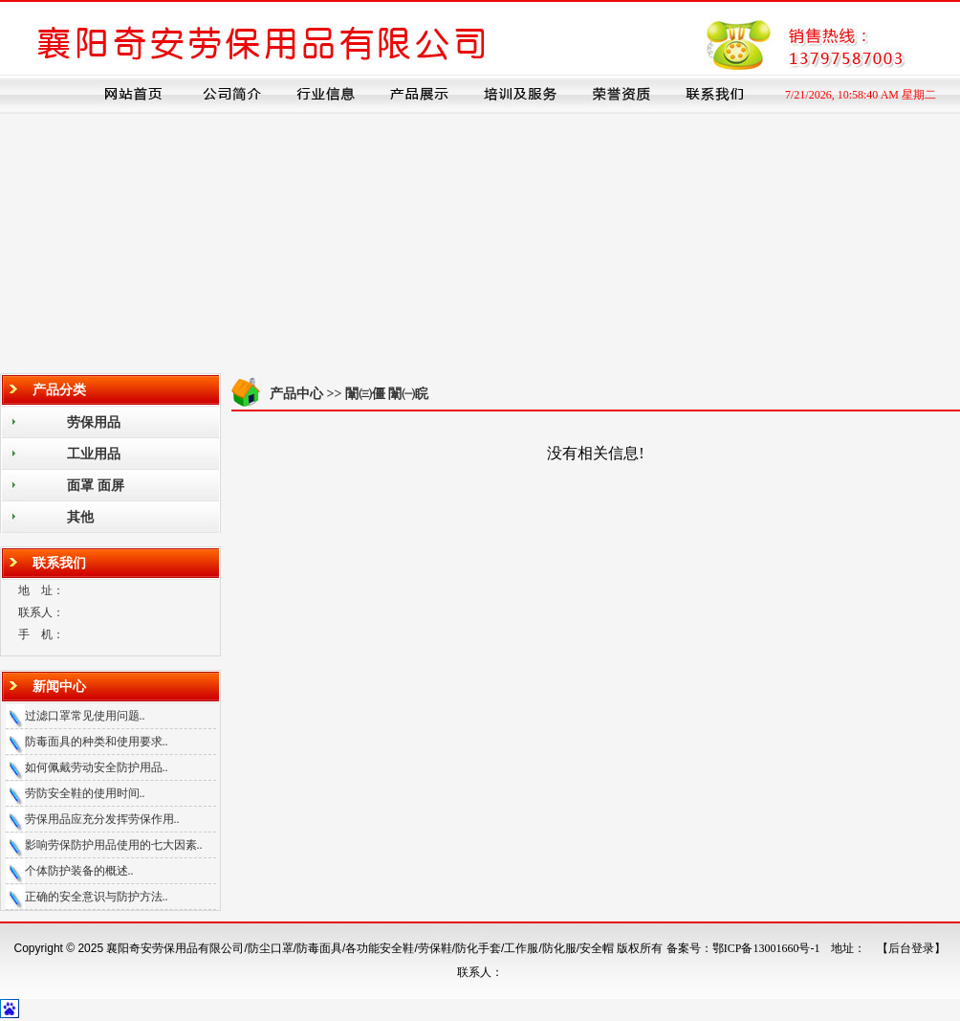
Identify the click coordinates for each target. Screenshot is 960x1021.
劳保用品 (93, 422)
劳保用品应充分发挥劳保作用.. (102, 819)
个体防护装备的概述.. (79, 870)
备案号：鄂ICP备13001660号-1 (743, 948)
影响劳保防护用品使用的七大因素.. (114, 845)
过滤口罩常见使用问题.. (85, 715)
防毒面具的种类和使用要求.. (96, 741)
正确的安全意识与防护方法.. (96, 896)
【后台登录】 (911, 948)
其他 (80, 517)
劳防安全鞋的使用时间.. (85, 793)
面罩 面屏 (95, 485)
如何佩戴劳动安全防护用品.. (96, 767)
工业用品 (93, 454)
